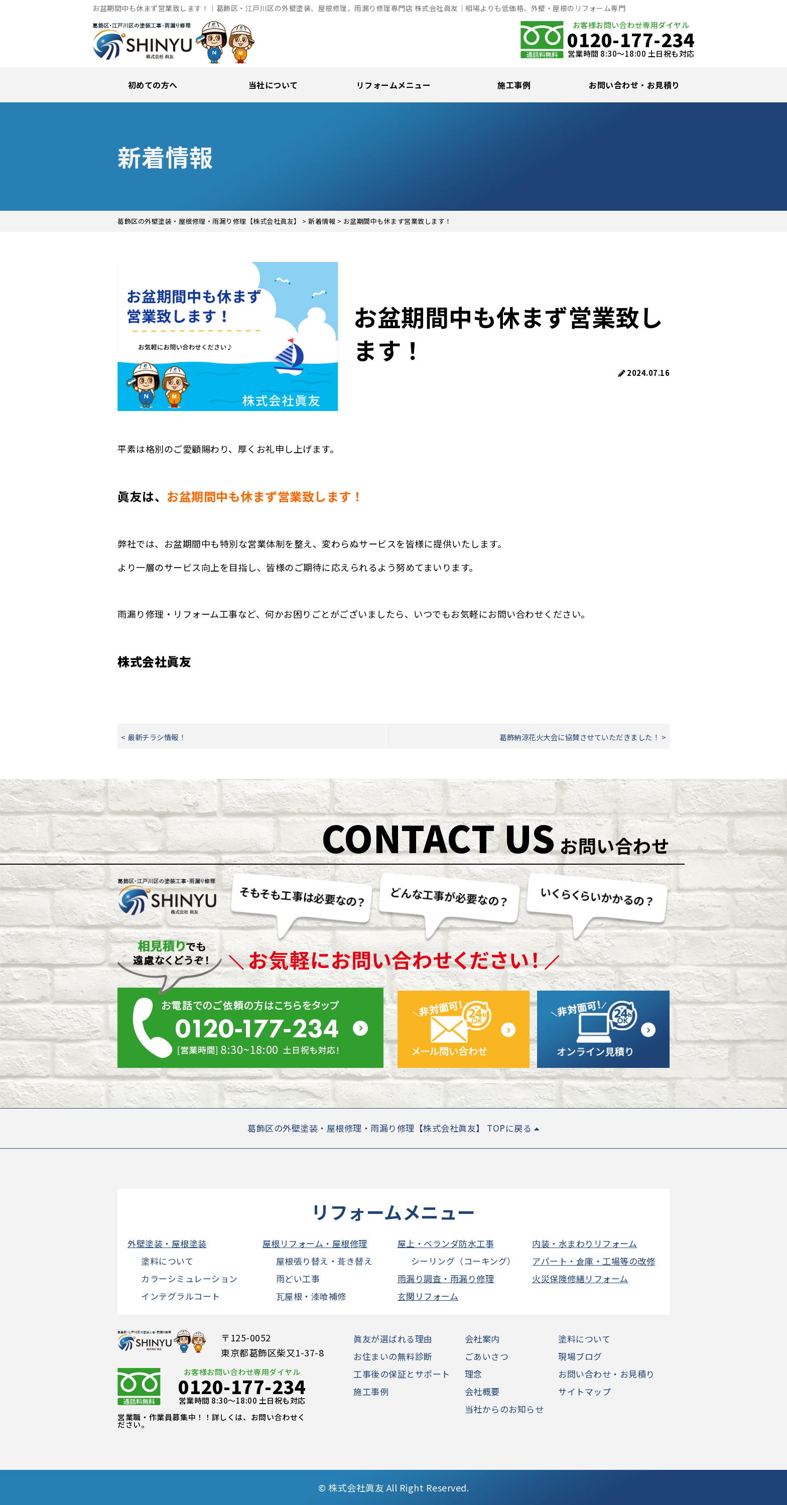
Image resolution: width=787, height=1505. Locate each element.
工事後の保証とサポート (401, 1373)
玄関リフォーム (428, 1296)
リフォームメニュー (393, 85)
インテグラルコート (180, 1296)
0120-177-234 (631, 39)
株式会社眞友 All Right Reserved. (398, 1487)
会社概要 (482, 1391)
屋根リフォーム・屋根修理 (315, 1243)
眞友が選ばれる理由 (393, 1338)
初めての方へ (153, 85)
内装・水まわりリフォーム (584, 1243)
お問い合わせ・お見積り (634, 85)
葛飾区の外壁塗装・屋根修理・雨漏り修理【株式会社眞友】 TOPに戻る (393, 1128)
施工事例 (514, 85)
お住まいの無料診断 (393, 1356)
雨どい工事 (298, 1278)
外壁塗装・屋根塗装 (167, 1243)
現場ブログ (580, 1356)
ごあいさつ (487, 1356)
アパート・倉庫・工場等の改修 (593, 1261)
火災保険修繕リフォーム (580, 1278)
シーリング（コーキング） (463, 1261)
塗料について (167, 1261)
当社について (273, 85)
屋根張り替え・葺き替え (324, 1261)
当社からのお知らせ (504, 1409)
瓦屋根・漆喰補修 (311, 1296)
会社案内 (482, 1338)
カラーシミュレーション (189, 1278)
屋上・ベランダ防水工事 (446, 1243)
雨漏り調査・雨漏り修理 (446, 1278)
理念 (473, 1373)
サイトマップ (584, 1391)
